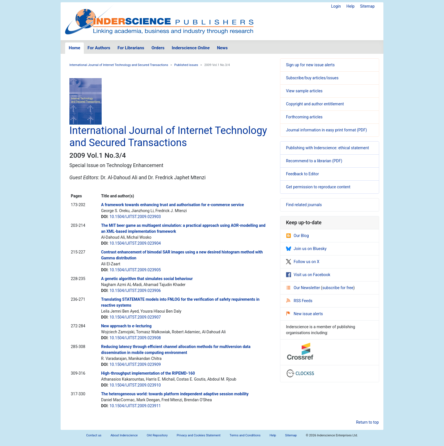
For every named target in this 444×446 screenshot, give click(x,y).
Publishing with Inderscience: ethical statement (327, 148)
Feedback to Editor (302, 174)
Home (74, 47)
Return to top (367, 422)
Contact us (93, 435)
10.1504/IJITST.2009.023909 (135, 364)
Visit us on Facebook (308, 274)
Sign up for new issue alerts (310, 65)
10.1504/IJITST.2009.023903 (135, 216)
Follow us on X (302, 261)
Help (350, 6)
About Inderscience (124, 435)
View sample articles (304, 91)
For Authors (98, 47)
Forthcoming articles (304, 117)
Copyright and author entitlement (315, 104)
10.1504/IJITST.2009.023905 (135, 270)
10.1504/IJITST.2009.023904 (135, 243)
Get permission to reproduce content (318, 187)
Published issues (186, 65)
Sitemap (367, 6)
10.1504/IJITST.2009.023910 (135, 385)
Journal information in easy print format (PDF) (326, 130)
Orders (158, 47)
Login (336, 6)
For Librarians (131, 47)
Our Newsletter (303, 287)
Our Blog (297, 235)
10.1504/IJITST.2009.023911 (135, 406)
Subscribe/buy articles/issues (312, 78)
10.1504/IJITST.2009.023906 (135, 290)
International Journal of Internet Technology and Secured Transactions (118, 65)
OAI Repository (157, 435)
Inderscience (191, 47)
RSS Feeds (299, 300)
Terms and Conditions (245, 435)
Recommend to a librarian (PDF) (314, 161)
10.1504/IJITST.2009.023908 (135, 338)
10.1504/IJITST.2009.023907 (135, 317)
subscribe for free (337, 287)
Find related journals (304, 204)
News (222, 47)
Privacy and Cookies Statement (199, 435)
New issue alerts (304, 313)
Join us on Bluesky (306, 248)
